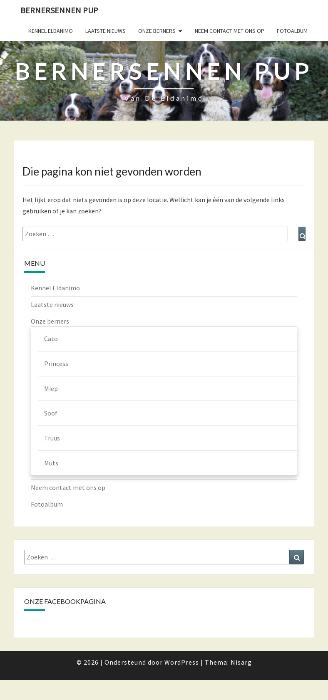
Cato (51, 338)
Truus (52, 438)
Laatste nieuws (105, 31)
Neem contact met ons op (229, 31)
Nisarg (241, 662)
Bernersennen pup (59, 10)
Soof (50, 413)
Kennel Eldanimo (50, 31)
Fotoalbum (292, 31)
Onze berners (157, 31)
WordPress (181, 662)
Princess (56, 363)
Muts (51, 463)
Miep (51, 388)
